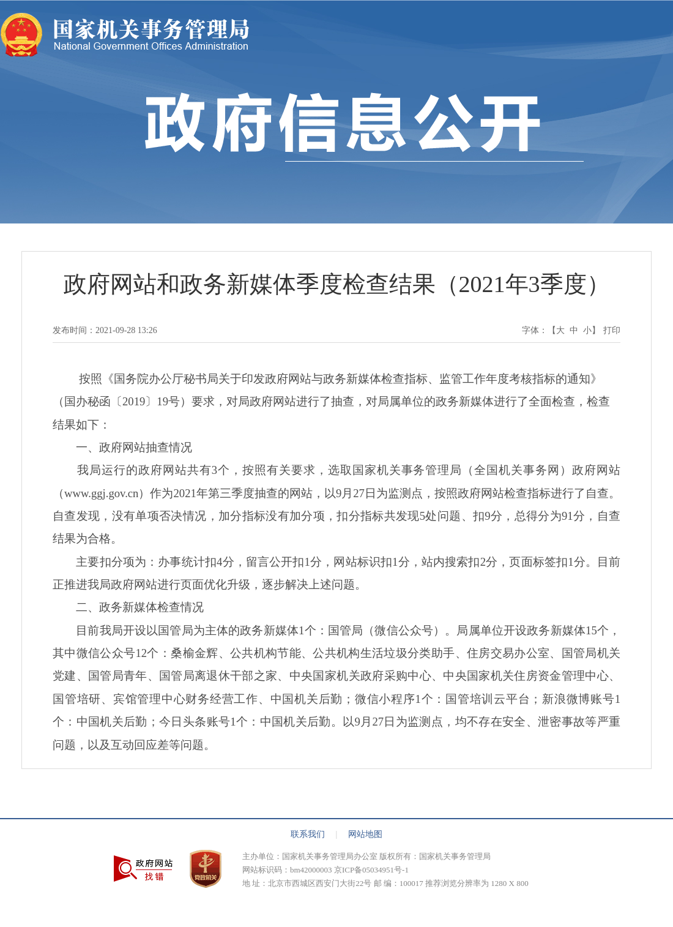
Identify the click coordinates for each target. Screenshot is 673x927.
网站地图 (365, 834)
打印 (611, 330)
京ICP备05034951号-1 (371, 869)
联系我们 (314, 834)
